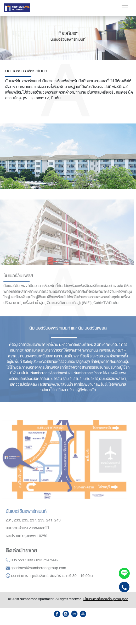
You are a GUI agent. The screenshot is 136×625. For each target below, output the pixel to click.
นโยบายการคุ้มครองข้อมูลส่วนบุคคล (105, 599)
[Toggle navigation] (125, 8)
